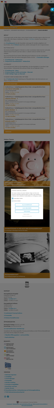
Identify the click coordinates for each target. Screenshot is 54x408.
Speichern (27, 211)
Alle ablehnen (27, 208)
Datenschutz (29, 216)
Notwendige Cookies (17, 198)
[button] (52, 9)
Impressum (24, 216)
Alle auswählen (27, 204)
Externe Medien (16, 201)
